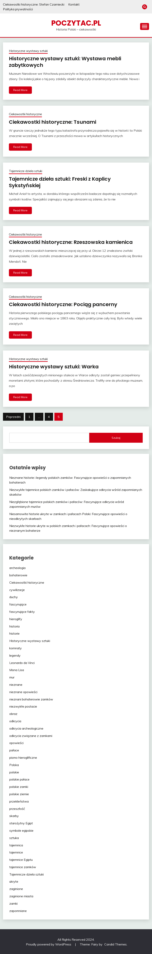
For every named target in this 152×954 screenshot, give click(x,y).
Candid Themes (115, 944)
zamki (13, 903)
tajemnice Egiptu (21, 859)
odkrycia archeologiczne (26, 728)
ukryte (13, 881)
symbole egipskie (21, 830)
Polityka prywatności (18, 9)
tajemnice (16, 852)
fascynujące (18, 604)
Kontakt (74, 4)
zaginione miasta (21, 895)
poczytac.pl (76, 23)
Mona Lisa (16, 669)
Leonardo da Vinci (22, 662)
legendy (15, 655)
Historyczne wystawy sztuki (28, 51)
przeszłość (17, 808)
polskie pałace (19, 779)
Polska (14, 764)
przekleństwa (19, 801)
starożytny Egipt (21, 823)
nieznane (15, 684)
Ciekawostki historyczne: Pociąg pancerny (64, 303)
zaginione (16, 888)
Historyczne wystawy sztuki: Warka (55, 366)
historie (14, 633)
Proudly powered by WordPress (49, 944)
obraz (13, 713)
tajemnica (16, 845)
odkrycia (15, 720)
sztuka (14, 837)
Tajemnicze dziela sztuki (25, 171)
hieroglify (15, 618)
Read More (20, 90)
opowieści (16, 742)
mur (11, 677)
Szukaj (116, 437)
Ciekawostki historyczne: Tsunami (53, 121)
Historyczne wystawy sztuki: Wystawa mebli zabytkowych (67, 62)
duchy (13, 596)
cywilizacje (17, 589)
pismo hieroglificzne (23, 757)
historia (14, 626)
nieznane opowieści (23, 691)
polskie (14, 772)
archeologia (17, 567)
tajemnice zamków (22, 866)
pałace (14, 750)
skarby (14, 815)
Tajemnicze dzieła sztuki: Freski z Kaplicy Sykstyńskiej (61, 182)
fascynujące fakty (22, 611)
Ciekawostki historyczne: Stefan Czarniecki (33, 4)
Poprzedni (13, 416)
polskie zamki (18, 786)
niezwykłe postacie (23, 706)
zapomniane (18, 910)
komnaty (15, 647)
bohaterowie (18, 575)
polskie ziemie (19, 793)
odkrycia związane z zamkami (30, 735)
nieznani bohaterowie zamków (31, 699)
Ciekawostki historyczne (25, 114)
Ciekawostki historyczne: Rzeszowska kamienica (72, 241)
